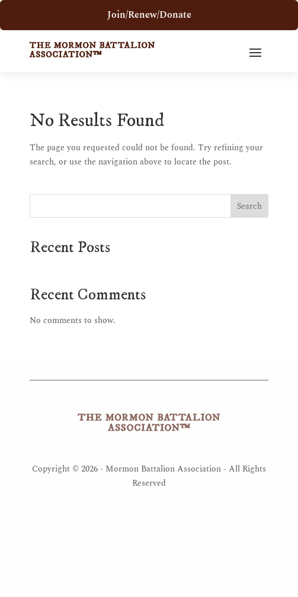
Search (249, 206)
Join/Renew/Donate (149, 15)
